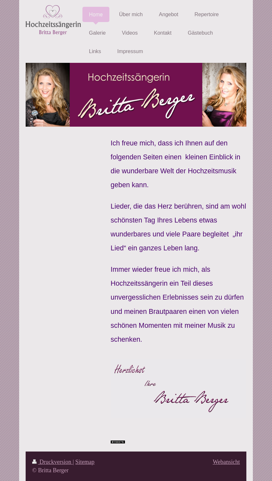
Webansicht (226, 462)
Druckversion (52, 462)
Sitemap (84, 462)
